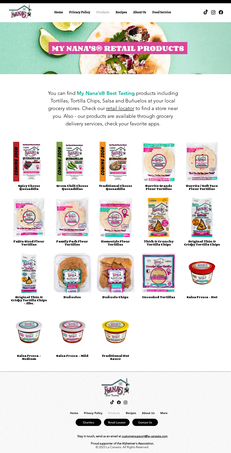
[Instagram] (213, 12)
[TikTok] (206, 12)
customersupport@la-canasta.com (144, 436)
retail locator (120, 108)
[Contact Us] (145, 422)
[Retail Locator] (117, 422)
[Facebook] (221, 12)
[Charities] (88, 422)
